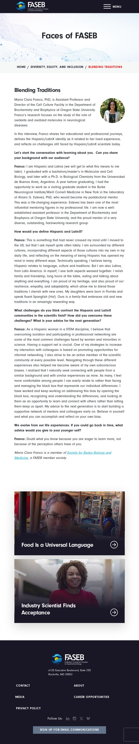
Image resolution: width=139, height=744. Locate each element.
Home (21, 67)
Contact (23, 685)
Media (20, 697)
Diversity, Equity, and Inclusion (57, 67)
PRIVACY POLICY (28, 708)
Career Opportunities (91, 697)
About (79, 685)
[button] (112, 6)
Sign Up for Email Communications (69, 730)
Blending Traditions (105, 67)
